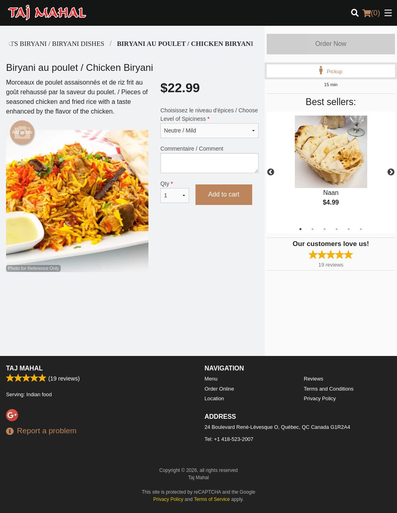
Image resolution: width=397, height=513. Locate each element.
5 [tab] (349, 229)
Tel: (229, 439)
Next (391, 172)
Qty (174, 191)
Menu (211, 379)
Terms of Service (212, 499)
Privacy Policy (320, 398)
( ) (371, 13)
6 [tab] (361, 229)
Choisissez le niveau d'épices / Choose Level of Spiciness (209, 122)
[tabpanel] (331, 167)
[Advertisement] (132, 298)
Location (214, 398)
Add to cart (223, 194)
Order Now (330, 43)
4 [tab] (337, 229)
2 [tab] (313, 229)
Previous (271, 172)
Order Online (219, 389)
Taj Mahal (24, 368)
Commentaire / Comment (209, 159)
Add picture (22, 132)
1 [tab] (300, 229)
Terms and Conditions (329, 389)
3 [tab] (325, 229)
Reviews (313, 379)
